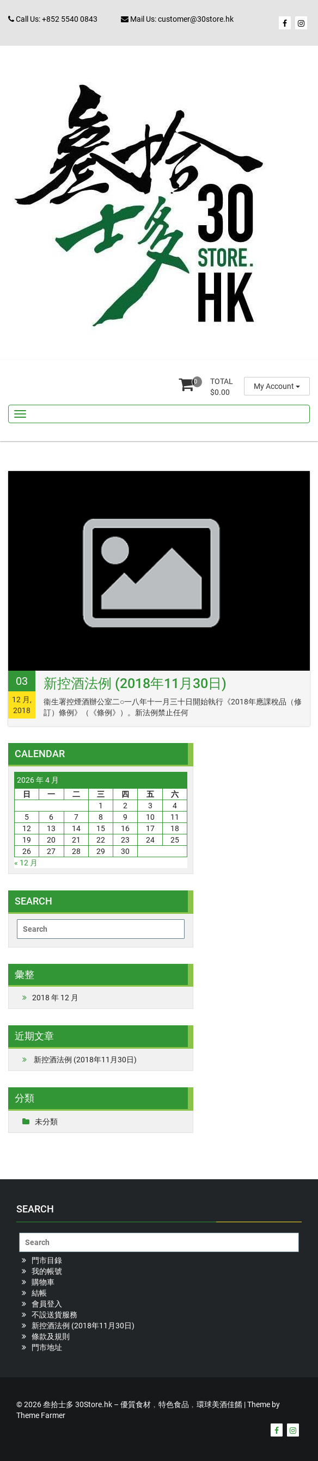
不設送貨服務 (54, 1314)
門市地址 (47, 1347)
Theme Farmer (40, 1415)
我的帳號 (47, 1271)
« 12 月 (26, 862)
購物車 (43, 1282)
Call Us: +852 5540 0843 (52, 19)
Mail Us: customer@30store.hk (177, 19)
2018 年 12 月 (55, 997)
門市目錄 (47, 1260)
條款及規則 (51, 1336)
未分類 (46, 1121)
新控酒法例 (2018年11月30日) (135, 683)
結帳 (39, 1293)
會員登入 (47, 1303)
